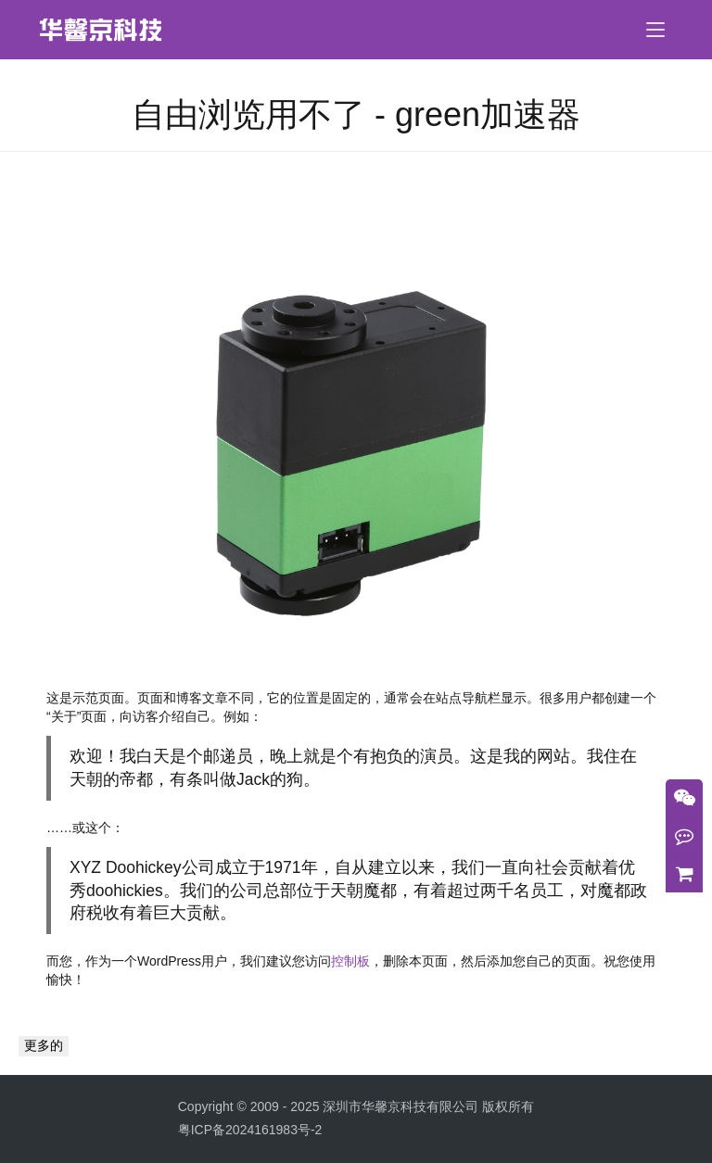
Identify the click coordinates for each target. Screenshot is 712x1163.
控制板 (350, 961)
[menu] (655, 29)
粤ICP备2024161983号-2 (250, 1129)
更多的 (43, 1045)
